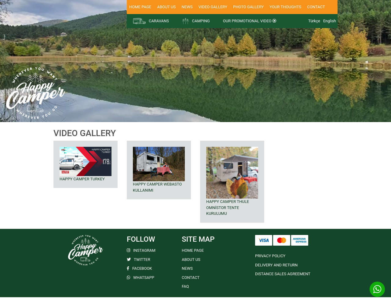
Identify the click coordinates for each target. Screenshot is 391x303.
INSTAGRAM (141, 250)
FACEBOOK (139, 268)
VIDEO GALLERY (213, 7)
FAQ (185, 286)
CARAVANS (151, 21)
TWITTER (138, 259)
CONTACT (316, 7)
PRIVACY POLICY (270, 256)
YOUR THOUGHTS (285, 7)
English (329, 21)
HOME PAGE (140, 7)
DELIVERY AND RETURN (276, 265)
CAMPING (196, 21)
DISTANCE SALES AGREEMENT (282, 274)
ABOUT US (166, 7)
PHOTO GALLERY (248, 7)
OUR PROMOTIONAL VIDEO (249, 21)
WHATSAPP (140, 277)
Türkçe (314, 21)
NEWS (186, 7)
